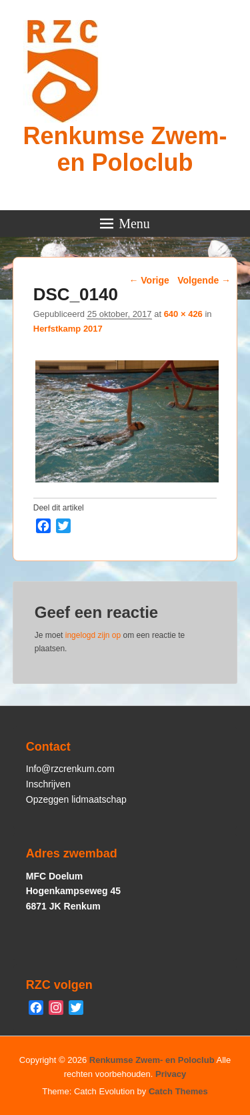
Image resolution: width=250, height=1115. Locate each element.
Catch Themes (178, 1091)
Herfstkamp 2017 (68, 329)
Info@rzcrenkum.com (70, 768)
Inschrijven (48, 784)
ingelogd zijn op (93, 635)
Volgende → (204, 280)
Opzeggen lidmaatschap (76, 799)
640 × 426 (183, 314)
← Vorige (149, 280)
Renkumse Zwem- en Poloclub (125, 149)
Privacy (170, 1074)
